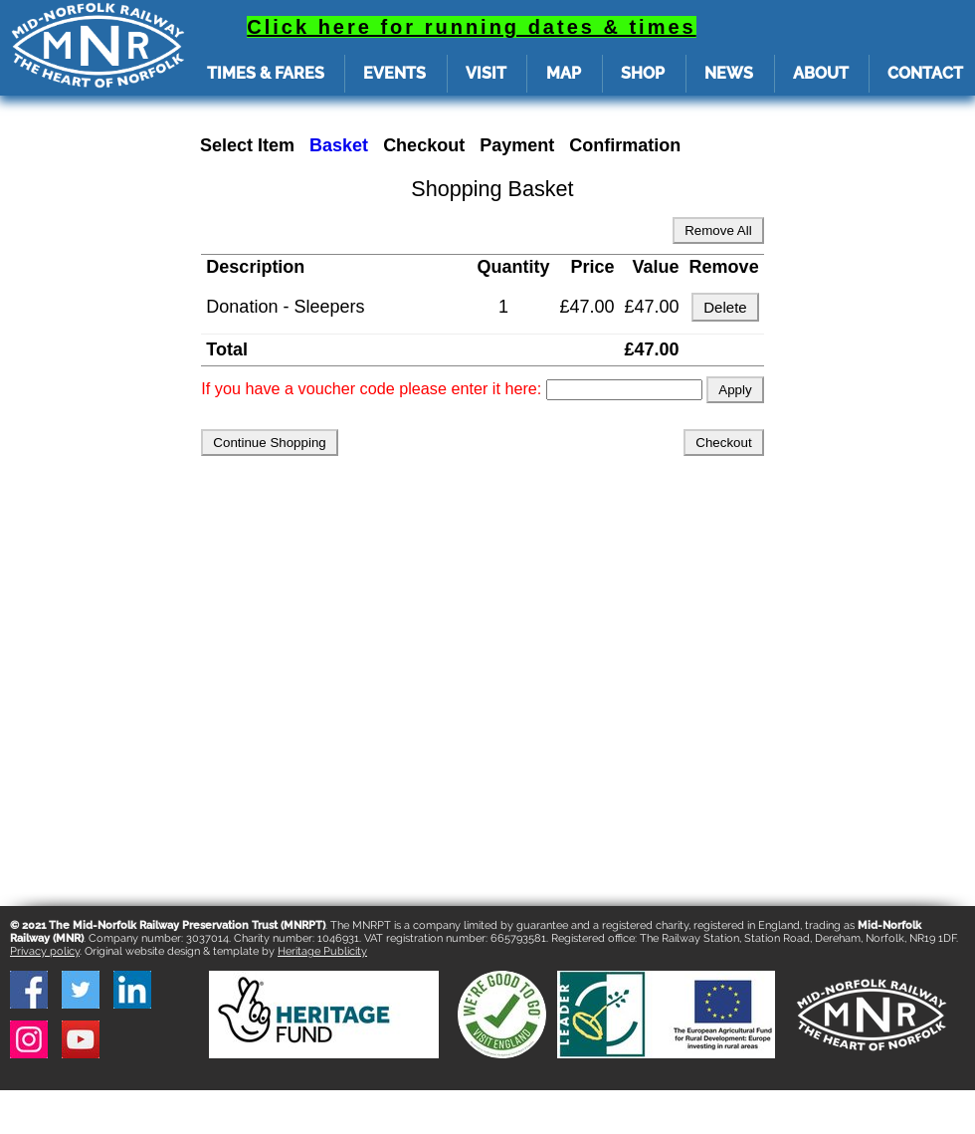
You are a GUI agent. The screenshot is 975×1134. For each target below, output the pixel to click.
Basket (338, 145)
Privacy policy (45, 951)
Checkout (424, 145)
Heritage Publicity (322, 951)
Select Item (247, 145)
